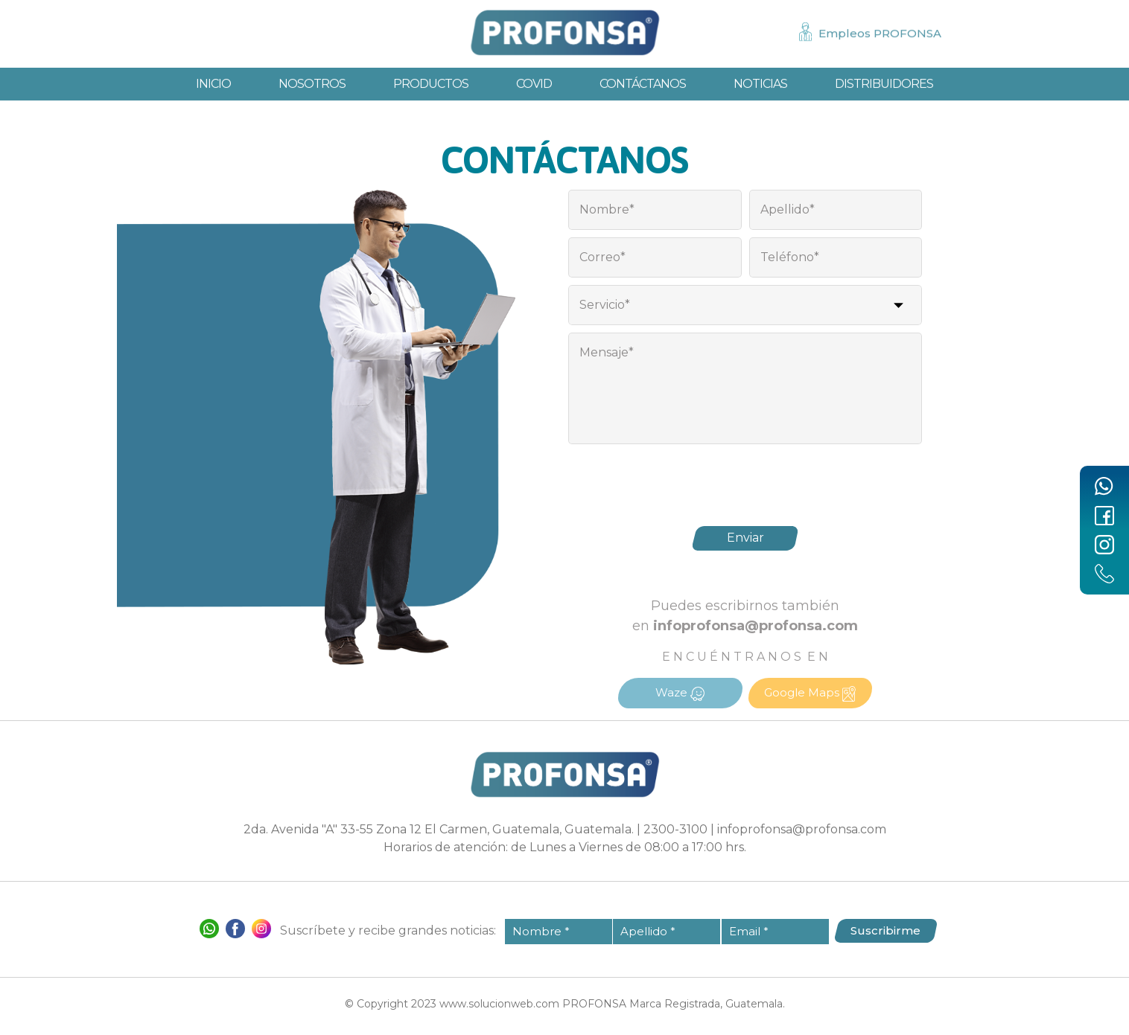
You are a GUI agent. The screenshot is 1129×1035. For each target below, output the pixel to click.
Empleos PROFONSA (879, 33)
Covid (534, 84)
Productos (430, 84)
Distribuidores (884, 84)
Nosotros (312, 84)
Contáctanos (643, 84)
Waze (680, 693)
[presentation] (745, 481)
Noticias (760, 84)
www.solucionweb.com (499, 1003)
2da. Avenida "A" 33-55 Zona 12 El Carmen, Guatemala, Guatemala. (439, 829)
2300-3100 (675, 829)
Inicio (213, 84)
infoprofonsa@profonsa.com (801, 829)
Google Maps (810, 693)
